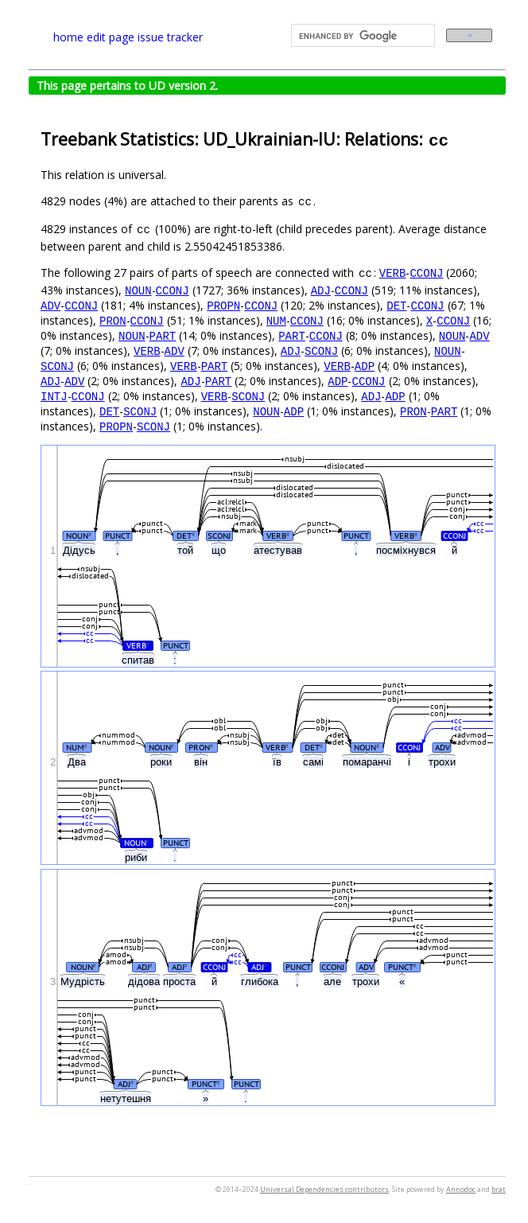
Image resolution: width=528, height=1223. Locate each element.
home (68, 37)
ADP (365, 365)
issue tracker (170, 37)
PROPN (223, 305)
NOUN (138, 290)
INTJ (54, 395)
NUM (276, 320)
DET (396, 305)
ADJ (321, 290)
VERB (392, 272)
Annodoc (461, 1189)
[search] (361, 36)
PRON (112, 320)
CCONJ (426, 272)
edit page (110, 37)
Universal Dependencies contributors (324, 1189)
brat (498, 1189)
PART (163, 335)
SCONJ (321, 350)
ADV (50, 305)
